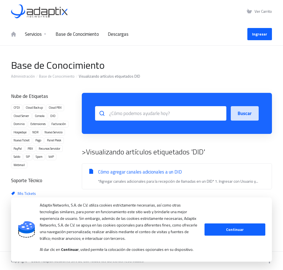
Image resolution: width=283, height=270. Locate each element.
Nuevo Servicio (53, 132)
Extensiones (38, 124)
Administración (23, 76)
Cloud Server (21, 116)
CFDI (17, 107)
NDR (35, 132)
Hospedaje (20, 132)
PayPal (18, 148)
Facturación (58, 124)
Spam (39, 156)
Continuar (235, 229)
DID (53, 116)
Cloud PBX (55, 107)
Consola (39, 116)
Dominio (19, 124)
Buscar (245, 113)
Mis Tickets (23, 193)
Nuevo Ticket (22, 140)
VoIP (51, 156)
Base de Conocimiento (57, 76)
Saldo (17, 156)
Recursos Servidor (49, 148)
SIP (28, 156)
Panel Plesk (54, 140)
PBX (30, 148)
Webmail (19, 165)
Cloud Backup (34, 107)
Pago (38, 140)
